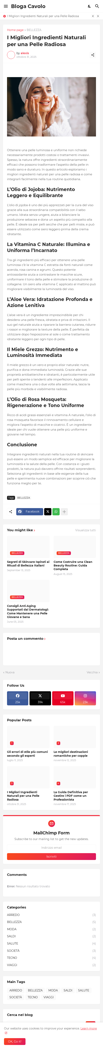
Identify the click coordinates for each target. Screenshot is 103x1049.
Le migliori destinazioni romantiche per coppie (71, 753)
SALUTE (51, 944)
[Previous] (93, 16)
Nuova (9, 672)
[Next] (98, 16)
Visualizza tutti (85, 530)
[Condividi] (93, 55)
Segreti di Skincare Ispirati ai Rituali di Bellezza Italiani (28, 563)
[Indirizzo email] (51, 847)
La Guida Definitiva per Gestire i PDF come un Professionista (71, 795)
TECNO (51, 958)
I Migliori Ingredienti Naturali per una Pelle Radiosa (43, 16)
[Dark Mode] (89, 6)
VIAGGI (51, 965)
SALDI (51, 936)
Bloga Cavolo (28, 6)
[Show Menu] (5, 6)
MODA (51, 929)
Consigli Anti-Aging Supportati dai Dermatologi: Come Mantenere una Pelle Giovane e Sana (28, 611)
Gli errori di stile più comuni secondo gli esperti (27, 753)
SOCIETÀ (51, 951)
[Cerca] (97, 6)
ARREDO (51, 915)
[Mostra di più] (64, 511)
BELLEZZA (34, 30)
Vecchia (92, 672)
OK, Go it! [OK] (14, 1041)
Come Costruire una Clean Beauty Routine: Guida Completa (73, 565)
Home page (15, 30)
